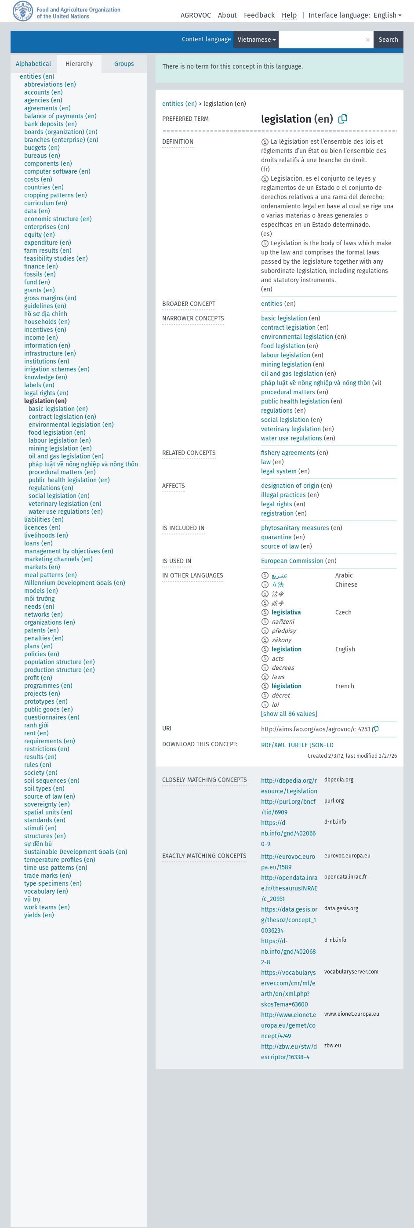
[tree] (79, 650)
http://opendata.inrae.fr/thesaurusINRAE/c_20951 (289, 888)
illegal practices (283, 495)
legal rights (276, 504)
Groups (124, 64)
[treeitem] (40, 77)
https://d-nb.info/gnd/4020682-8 (288, 951)
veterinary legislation (291, 429)
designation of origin (290, 486)
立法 (278, 585)
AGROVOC (196, 15)
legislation (286, 649)
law (266, 462)
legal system (279, 471)
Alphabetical (33, 64)
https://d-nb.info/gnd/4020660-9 (288, 833)
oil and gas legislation (292, 374)
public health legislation (295, 401)
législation (286, 686)
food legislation (283, 346)
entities (272, 304)
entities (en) (179, 104)
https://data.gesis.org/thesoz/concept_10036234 (289, 920)
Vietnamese (254, 40)
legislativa (286, 612)
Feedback (259, 15)
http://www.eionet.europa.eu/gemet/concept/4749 (288, 1025)
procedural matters (288, 392)
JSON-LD (322, 745)
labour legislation (285, 355)
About (227, 15)
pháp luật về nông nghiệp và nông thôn (315, 383)
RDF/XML (273, 745)
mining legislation (286, 364)
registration (277, 513)
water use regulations (291, 438)
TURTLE (298, 745)
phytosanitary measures (295, 528)
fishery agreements (288, 453)
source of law (280, 546)
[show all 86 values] (289, 714)
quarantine (276, 537)
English (385, 15)
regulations (277, 410)
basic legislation (284, 318)
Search (388, 40)
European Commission (292, 561)
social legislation (285, 420)
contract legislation (288, 327)
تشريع (279, 575)
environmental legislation (297, 337)
